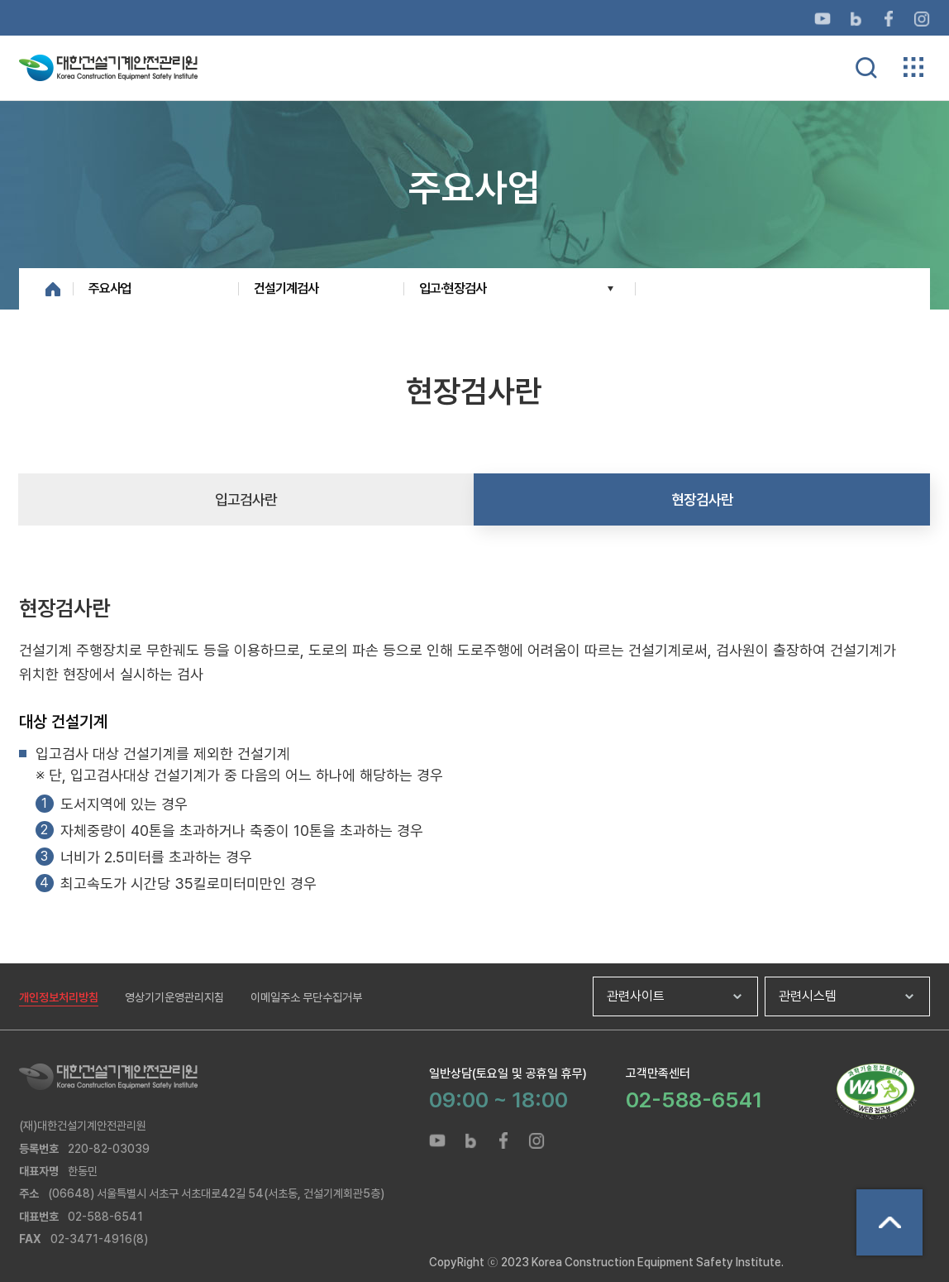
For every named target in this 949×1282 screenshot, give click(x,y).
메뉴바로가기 (474, 0)
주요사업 (109, 288)
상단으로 (889, 1222)
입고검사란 (246, 499)
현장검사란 (702, 499)
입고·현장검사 (452, 288)
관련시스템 (808, 996)
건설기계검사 (286, 288)
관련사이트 (636, 996)
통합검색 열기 (866, 68)
